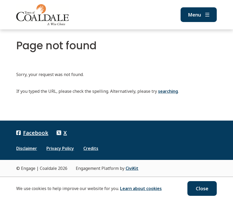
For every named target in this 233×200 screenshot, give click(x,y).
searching (168, 91)
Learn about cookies (141, 188)
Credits (90, 148)
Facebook (32, 132)
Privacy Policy (60, 148)
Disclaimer (26, 148)
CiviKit (132, 168)
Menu (198, 15)
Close (202, 188)
